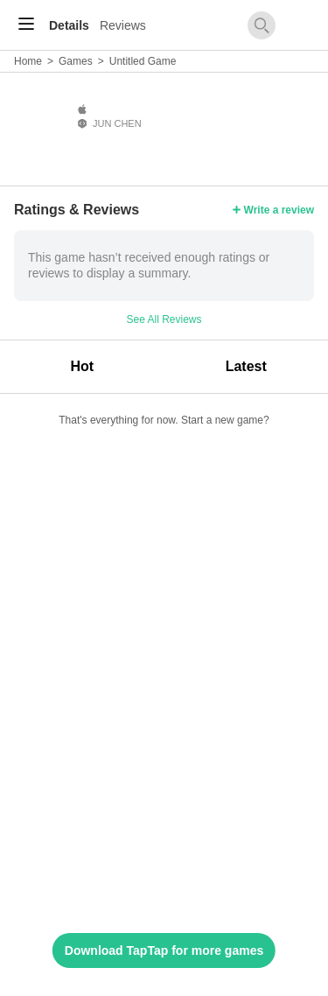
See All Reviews (163, 319)
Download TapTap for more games (164, 950)
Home (28, 61)
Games (76, 61)
